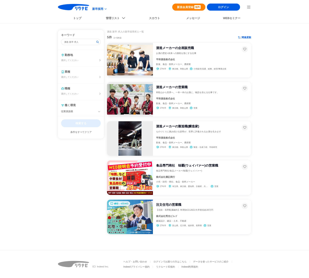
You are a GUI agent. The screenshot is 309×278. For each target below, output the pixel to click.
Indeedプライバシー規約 (136, 266)
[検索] (97, 42)
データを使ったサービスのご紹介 (211, 261)
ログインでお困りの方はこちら (170, 261)
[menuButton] (248, 7)
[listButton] (116, 19)
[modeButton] (100, 9)
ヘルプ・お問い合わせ (135, 261)
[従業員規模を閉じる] (99, 111)
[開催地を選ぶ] (99, 60)
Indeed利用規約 (189, 266)
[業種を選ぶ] (99, 77)
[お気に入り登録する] (245, 49)
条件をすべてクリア (81, 132)
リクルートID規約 (165, 266)
